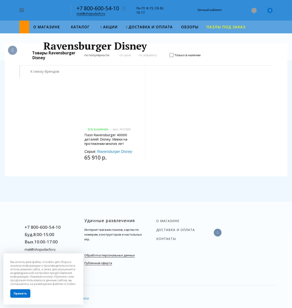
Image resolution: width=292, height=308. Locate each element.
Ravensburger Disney (114, 152)
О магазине (167, 221)
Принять (20, 293)
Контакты (166, 238)
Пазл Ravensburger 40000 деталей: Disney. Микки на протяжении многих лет (105, 139)
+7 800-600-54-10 (98, 8)
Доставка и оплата (175, 230)
